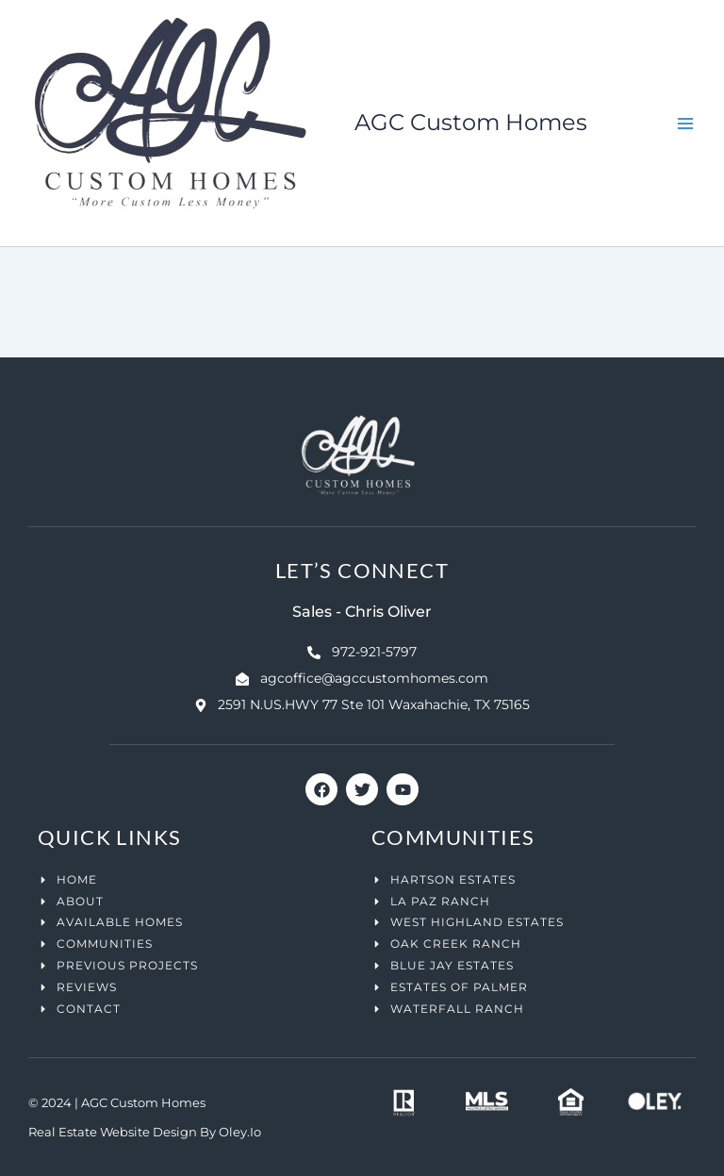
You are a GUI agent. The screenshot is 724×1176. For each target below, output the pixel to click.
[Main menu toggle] (685, 123)
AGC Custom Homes (470, 122)
